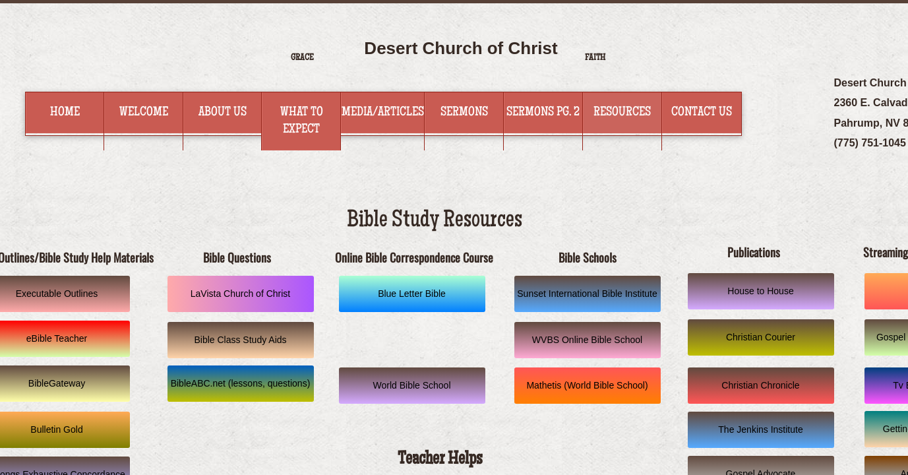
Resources (622, 112)
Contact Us (701, 112)
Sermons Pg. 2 (543, 112)
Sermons (464, 112)
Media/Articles (383, 112)
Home (65, 112)
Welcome (143, 112)
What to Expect (301, 121)
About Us (222, 112)
